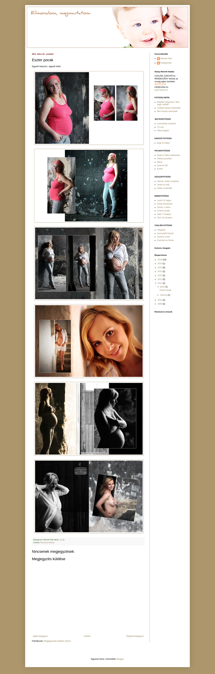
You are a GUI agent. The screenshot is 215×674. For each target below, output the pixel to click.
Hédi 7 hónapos (164, 214)
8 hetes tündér (163, 211)
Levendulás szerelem (166, 123)
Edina (159, 162)
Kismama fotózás (47, 542)
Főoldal (87, 636)
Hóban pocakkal (164, 158)
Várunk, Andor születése (168, 181)
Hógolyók (161, 230)
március (164, 295)
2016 (160, 263)
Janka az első (163, 184)
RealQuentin (166, 63)
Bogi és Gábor (163, 143)
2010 (160, 300)
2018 (160, 259)
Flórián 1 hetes (163, 207)
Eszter (160, 169)
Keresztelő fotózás (165, 233)
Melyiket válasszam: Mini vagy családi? (168, 103)
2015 (160, 267)
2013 (160, 275)
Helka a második (164, 188)
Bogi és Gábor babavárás (168, 155)
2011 (160, 283)
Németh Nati (166, 58)
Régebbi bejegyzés (135, 636)
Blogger (120, 659)
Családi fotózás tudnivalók (168, 108)
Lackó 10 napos (164, 200)
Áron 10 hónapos (164, 217)
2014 (160, 271)
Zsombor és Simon (165, 240)
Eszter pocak (165, 290)
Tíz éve (160, 127)
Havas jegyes (163, 130)
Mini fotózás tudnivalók (167, 111)
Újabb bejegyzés (40, 636)
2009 (160, 304)
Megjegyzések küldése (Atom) (57, 641)
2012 (160, 279)
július (162, 287)
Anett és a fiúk (163, 237)
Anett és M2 (162, 165)
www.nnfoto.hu (161, 90)
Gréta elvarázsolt (164, 204)
